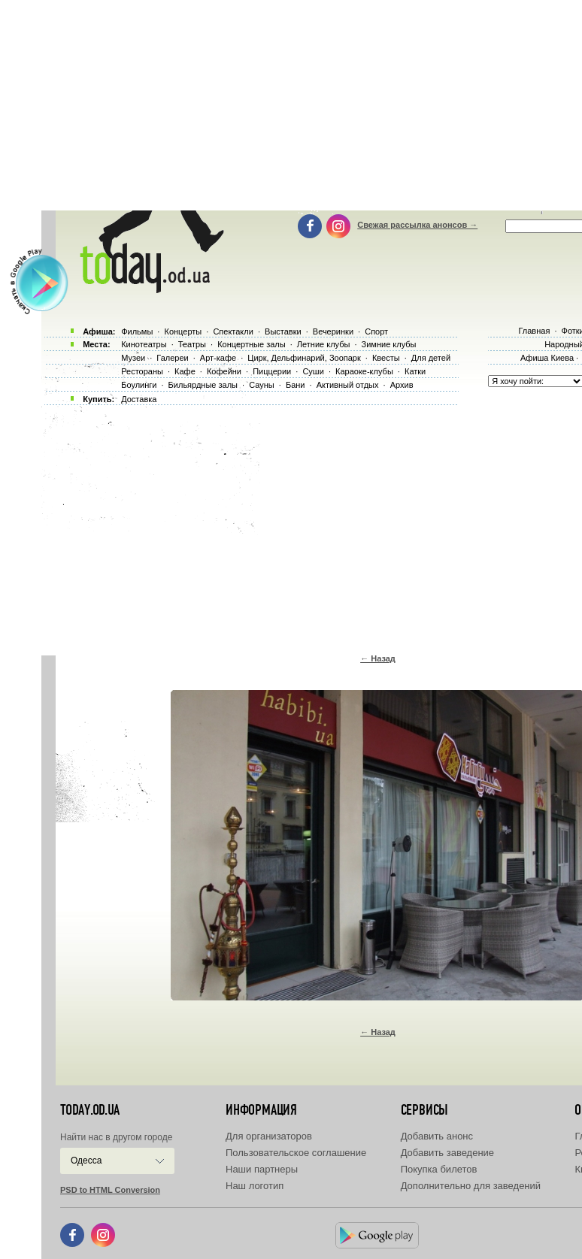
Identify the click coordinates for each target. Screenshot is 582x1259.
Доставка (138, 399)
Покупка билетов (439, 1169)
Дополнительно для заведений (471, 1185)
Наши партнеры (262, 1169)
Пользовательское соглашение (296, 1152)
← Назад (378, 658)
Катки (415, 371)
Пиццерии (272, 371)
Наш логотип (254, 1185)
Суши (312, 371)
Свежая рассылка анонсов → (417, 224)
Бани (295, 384)
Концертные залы (251, 344)
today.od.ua (90, 1110)
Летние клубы (323, 344)
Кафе (185, 371)
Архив (402, 384)
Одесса (86, 1160)
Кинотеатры (143, 344)
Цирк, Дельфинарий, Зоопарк (303, 357)
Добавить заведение (447, 1152)
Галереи (172, 357)
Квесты (386, 357)
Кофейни (224, 371)
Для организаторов (269, 1136)
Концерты (183, 331)
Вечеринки (333, 331)
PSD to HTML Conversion (110, 1189)
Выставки (283, 331)
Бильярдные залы (203, 384)
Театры (192, 344)
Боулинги (138, 384)
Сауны (261, 384)
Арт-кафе (218, 357)
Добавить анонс (437, 1136)
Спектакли (233, 331)
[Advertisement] (311, 526)
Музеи (133, 357)
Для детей (430, 357)
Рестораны (142, 371)
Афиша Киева (547, 357)
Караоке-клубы (364, 371)
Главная (534, 330)
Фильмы (137, 331)
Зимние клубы (389, 344)
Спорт (376, 331)
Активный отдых (348, 384)
